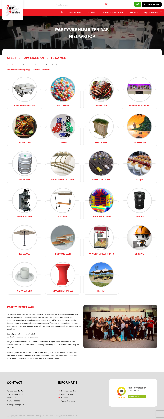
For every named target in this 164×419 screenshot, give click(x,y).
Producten (75, 12)
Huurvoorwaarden (112, 12)
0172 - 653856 (14, 401)
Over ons (91, 12)
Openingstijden (67, 394)
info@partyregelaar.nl (17, 404)
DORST (75, 415)
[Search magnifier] (106, 4)
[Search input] (81, 5)
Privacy (57, 415)
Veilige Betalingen (68, 401)
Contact (133, 12)
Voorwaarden (48, 415)
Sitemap (38, 415)
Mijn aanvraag (153, 12)
